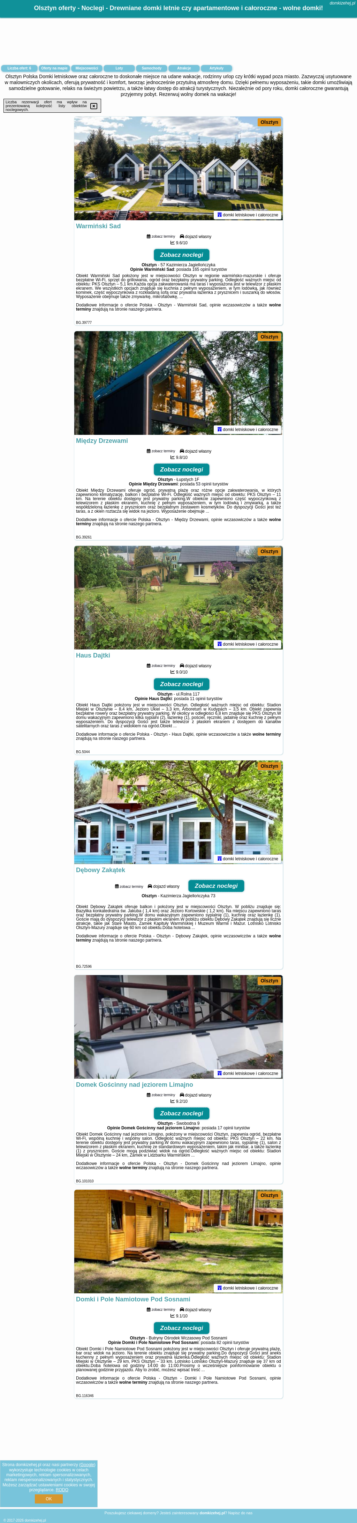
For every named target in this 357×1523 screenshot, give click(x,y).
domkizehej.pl (342, 3)
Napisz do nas (240, 1513)
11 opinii (198, 699)
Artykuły (216, 68)
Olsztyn (269, 122)
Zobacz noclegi (181, 256)
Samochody (152, 68)
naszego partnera (145, 310)
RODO (62, 1489)
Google (87, 1464)
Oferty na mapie (54, 68)
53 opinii (204, 485)
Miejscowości (87, 68)
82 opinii (224, 1343)
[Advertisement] (178, 1459)
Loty (119, 68)
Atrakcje (184, 68)
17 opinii (225, 1129)
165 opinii (201, 270)
